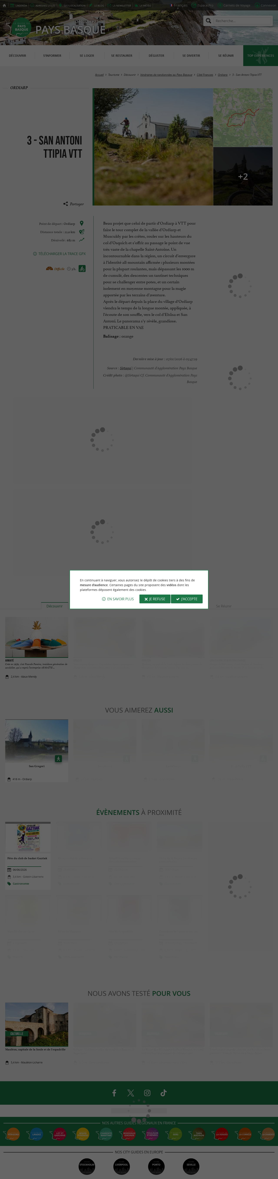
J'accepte (189, 599)
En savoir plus (120, 599)
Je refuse (157, 599)
